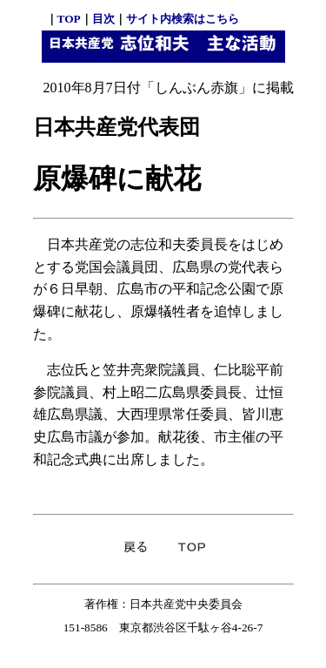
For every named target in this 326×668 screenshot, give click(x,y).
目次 (103, 18)
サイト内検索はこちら (182, 18)
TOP (69, 18)
